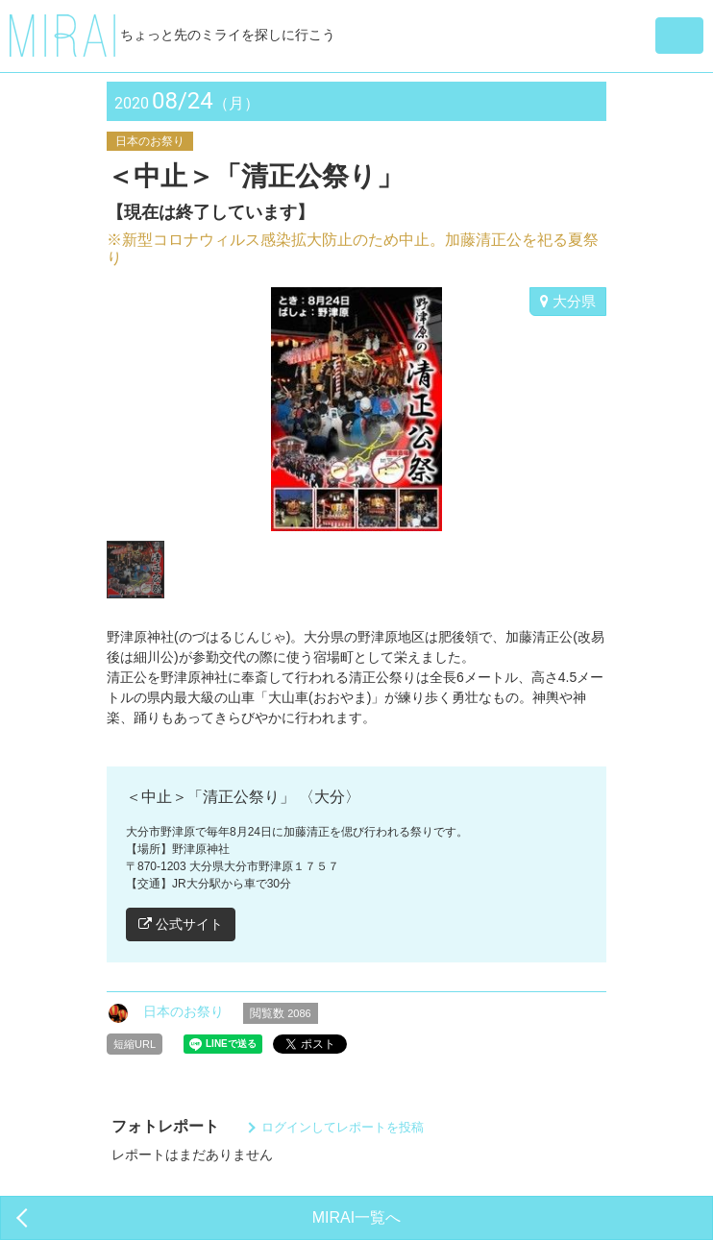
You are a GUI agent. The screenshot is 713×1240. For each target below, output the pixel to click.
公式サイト (180, 924)
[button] (679, 35)
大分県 (568, 301)
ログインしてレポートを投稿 (342, 1127)
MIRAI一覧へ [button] (356, 1217)
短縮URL (134, 1044)
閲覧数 (280, 1013)
